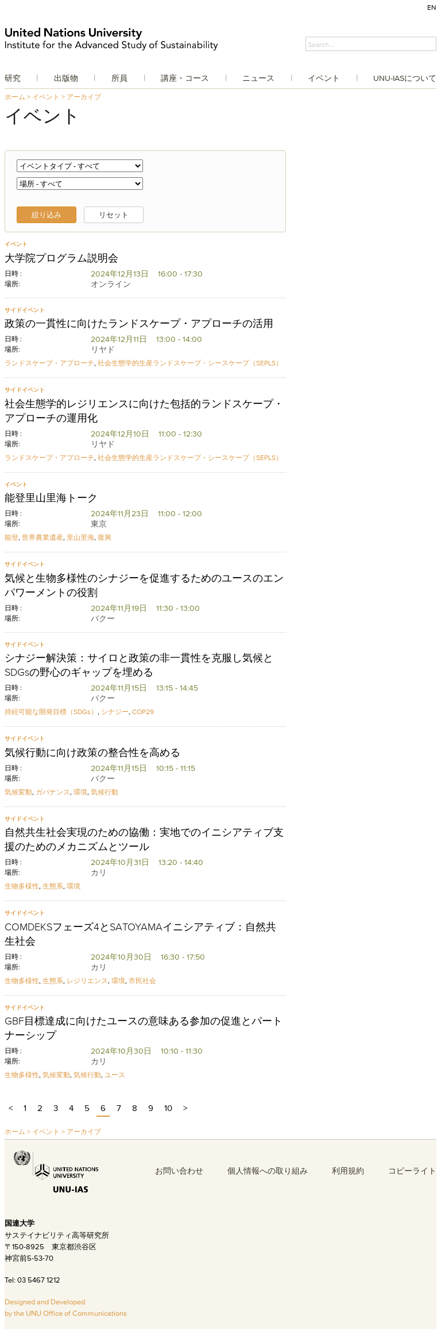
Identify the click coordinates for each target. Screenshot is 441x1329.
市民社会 (142, 980)
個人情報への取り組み (267, 1171)
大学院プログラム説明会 (61, 258)
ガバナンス (53, 792)
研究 (13, 78)
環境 (80, 792)
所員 (119, 78)
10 (168, 1108)
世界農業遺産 (42, 537)
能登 (11, 537)
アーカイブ (84, 97)
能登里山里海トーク (51, 498)
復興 (104, 537)
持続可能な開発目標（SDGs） (51, 711)
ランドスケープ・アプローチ (49, 363)
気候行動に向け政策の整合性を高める (92, 752)
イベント (324, 78)
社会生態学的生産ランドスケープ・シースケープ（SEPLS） (190, 363)
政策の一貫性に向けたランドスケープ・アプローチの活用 (139, 323)
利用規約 (348, 1171)
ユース (115, 1074)
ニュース (258, 78)
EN (431, 7)
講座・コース (185, 78)
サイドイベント (25, 310)
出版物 (66, 78)
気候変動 (18, 792)
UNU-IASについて (404, 78)
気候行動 (104, 792)
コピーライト (412, 1171)
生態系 (52, 886)
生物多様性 (22, 886)
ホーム (15, 97)
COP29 (143, 711)
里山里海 (80, 537)
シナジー (115, 711)
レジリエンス (87, 980)
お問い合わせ (179, 1171)
